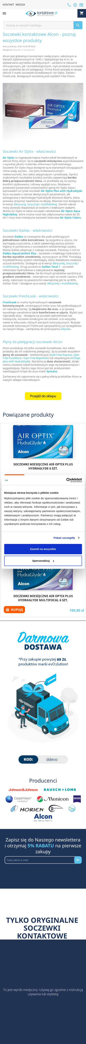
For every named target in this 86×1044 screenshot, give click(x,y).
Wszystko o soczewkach (24, 49)
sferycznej (20, 204)
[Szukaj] (43, 25)
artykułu (65, 329)
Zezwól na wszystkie (43, 548)
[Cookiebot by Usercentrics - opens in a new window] (66, 480)
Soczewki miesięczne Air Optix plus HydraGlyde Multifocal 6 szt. (43, 598)
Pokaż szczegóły (64, 537)
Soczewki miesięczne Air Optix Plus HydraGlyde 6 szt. (43, 466)
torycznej (33, 204)
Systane (51, 371)
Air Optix (8, 157)
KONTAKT (8, 4)
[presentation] (32, 872)
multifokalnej (49, 204)
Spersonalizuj (43, 560)
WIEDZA (20, 4)
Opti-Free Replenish (36, 358)
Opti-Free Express (61, 354)
